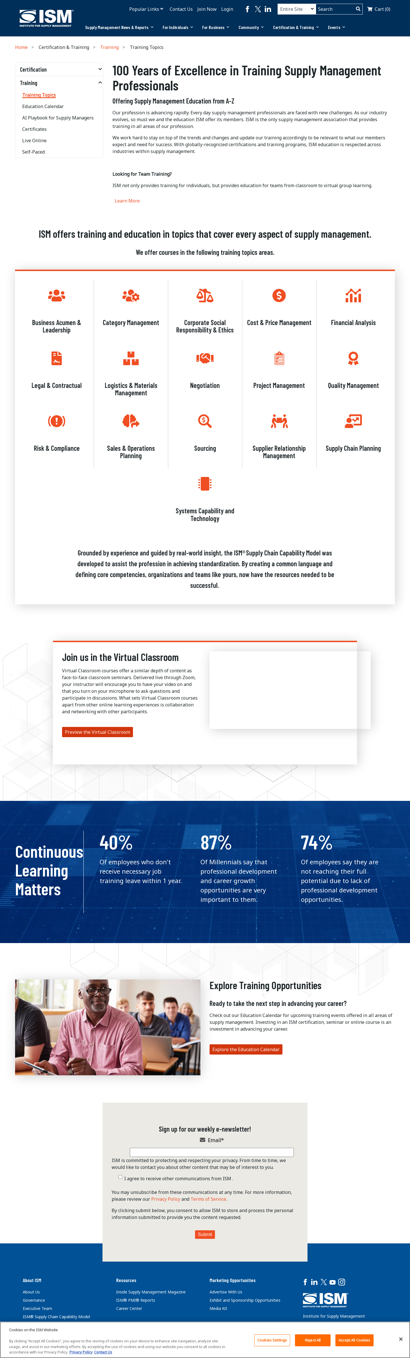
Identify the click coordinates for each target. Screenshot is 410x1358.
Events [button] (336, 27)
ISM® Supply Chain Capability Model (56, 1316)
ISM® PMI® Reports (135, 1300)
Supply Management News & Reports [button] (119, 27)
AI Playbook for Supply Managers (58, 118)
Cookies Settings (272, 1340)
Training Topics (39, 95)
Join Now (207, 9)
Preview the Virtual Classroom (97, 732)
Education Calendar (43, 106)
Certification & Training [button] (296, 27)
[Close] (401, 1339)
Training (109, 47)
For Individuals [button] (178, 27)
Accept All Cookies (354, 1340)
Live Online (34, 140)
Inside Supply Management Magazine (151, 1292)
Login (227, 9)
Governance (34, 1300)
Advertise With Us (226, 1292)
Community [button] (251, 27)
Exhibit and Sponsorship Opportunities (245, 1300)
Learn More (127, 201)
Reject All (313, 1340)
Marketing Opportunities (233, 1280)
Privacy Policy (165, 1199)
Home (21, 47)
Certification (33, 69)
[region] (205, 1340)
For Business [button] (215, 27)
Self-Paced (33, 152)
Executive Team (37, 1308)
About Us (31, 1292)
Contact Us (181, 9)
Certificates (34, 129)
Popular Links (144, 9)
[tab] (119, 27)
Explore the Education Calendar (246, 1049)
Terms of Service (208, 1199)
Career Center (129, 1308)
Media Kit (218, 1308)
